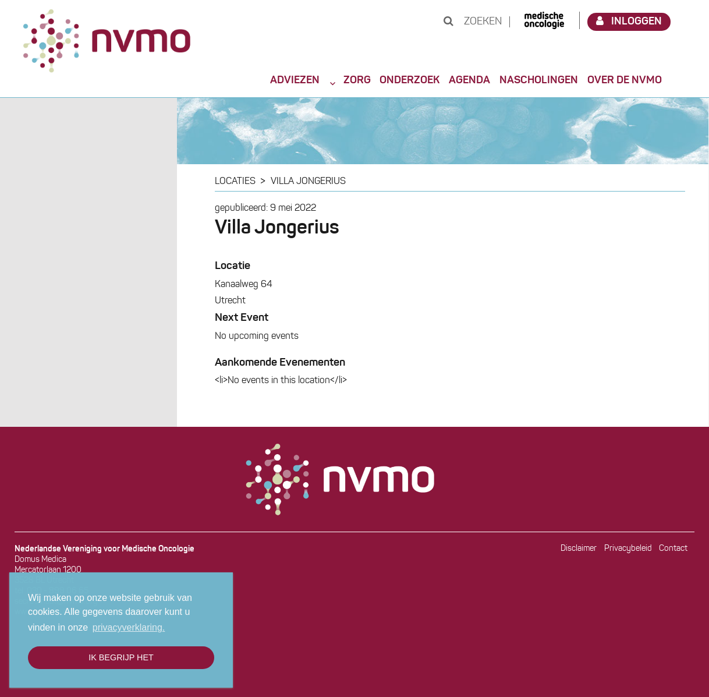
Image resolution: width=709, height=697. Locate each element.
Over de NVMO (624, 80)
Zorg (357, 80)
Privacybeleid (628, 548)
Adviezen (295, 80)
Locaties (235, 181)
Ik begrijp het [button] (121, 657)
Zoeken (473, 21)
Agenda (469, 80)
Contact (673, 548)
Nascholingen (538, 80)
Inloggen (629, 21)
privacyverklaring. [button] (129, 627)
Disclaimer (579, 548)
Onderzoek (409, 80)
